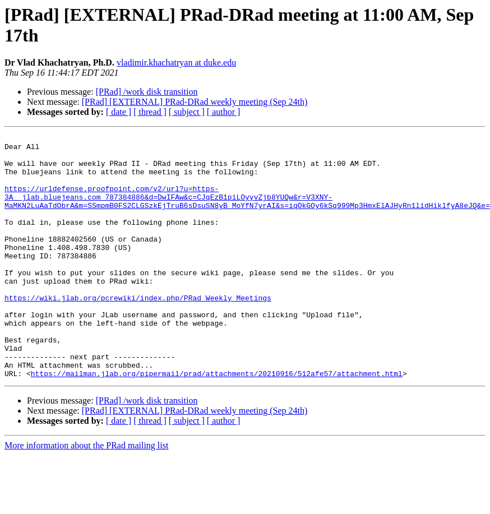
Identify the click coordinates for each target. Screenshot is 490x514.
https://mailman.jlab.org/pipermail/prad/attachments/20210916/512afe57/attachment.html (217, 422)
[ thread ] (150, 112)
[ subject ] (187, 112)
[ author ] (224, 112)
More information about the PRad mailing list (86, 494)
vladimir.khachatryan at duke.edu (176, 62)
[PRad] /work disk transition (147, 91)
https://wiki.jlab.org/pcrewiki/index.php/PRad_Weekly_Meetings (137, 331)
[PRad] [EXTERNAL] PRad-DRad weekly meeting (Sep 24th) (195, 101)
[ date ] (118, 112)
